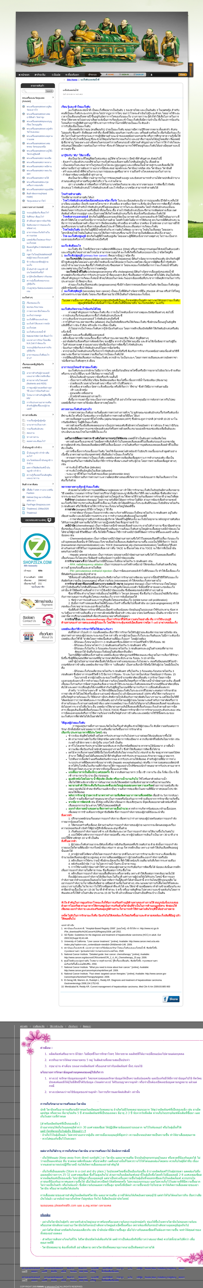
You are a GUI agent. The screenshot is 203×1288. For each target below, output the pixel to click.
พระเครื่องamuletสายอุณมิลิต (40, 189)
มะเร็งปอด (31, 327)
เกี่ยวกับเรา (37, 636)
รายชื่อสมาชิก (39, 1026)
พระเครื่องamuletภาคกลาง (39, 162)
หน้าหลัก (24, 1026)
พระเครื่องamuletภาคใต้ (38, 178)
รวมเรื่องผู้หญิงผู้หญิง (36, 420)
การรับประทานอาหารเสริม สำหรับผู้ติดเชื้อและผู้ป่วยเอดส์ (39, 405)
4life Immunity (30, 565)
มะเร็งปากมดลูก (34, 315)
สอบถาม (31, 433)
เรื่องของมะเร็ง (33, 303)
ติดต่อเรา (37, 620)
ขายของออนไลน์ (52, 1286)
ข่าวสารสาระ (33, 437)
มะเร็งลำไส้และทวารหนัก (38, 323)
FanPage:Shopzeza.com (38, 504)
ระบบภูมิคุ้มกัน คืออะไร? (38, 212)
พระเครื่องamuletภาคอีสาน (39, 166)
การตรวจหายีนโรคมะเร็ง (38, 311)
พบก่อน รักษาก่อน (35, 307)
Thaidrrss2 (32, 513)
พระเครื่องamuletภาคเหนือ (39, 158)
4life (40, 570)
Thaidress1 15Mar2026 (38, 509)
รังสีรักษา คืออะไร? (35, 217)
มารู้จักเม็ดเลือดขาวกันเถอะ (39, 276)
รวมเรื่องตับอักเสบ (35, 429)
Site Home (72, 79)
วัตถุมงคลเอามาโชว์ (36, 201)
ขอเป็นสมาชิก (37, 587)
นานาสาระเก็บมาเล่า (36, 424)
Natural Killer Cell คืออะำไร (39, 336)
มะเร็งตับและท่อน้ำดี (36, 332)
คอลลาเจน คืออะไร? (36, 441)
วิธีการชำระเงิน (37, 603)
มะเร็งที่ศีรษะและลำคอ (37, 319)
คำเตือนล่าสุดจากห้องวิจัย (39, 221)
